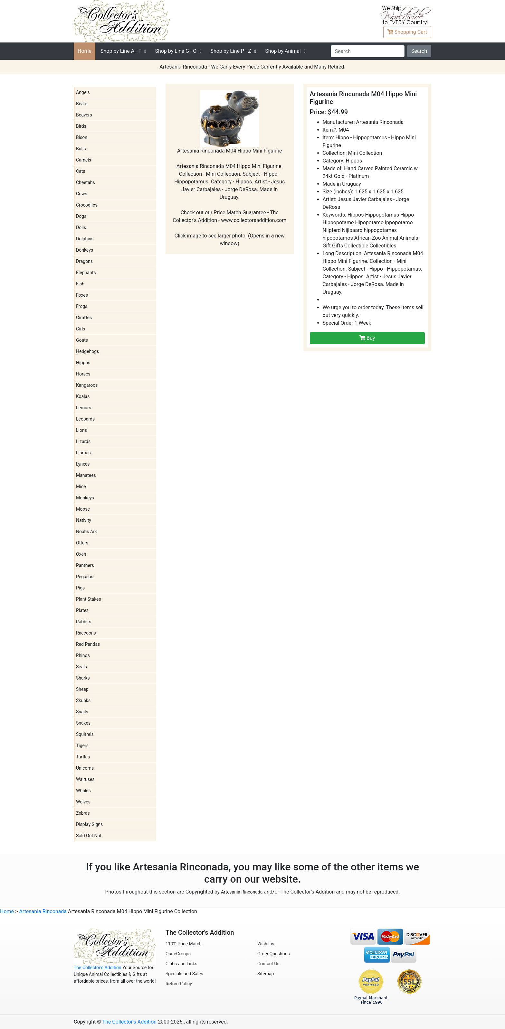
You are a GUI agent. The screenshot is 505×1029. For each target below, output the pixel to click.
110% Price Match (184, 943)
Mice (81, 486)
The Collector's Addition (97, 967)
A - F (120, 51)
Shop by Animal (283, 51)
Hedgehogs (87, 351)
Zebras (83, 813)
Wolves (83, 801)
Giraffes (84, 317)
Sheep (82, 689)
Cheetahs (85, 182)
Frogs (81, 306)
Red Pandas (88, 644)
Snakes (83, 723)
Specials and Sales (184, 973)
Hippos (83, 362)
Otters (82, 542)
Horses (83, 373)
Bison (81, 137)
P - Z (230, 51)
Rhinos (83, 655)
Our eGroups (178, 953)
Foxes (82, 295)
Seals (81, 666)
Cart (407, 32)
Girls (80, 328)
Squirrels (85, 734)
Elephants (86, 272)
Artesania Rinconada (241, 892)
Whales (83, 790)
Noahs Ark (86, 531)
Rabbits (83, 621)
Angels (83, 92)
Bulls (81, 148)
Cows (81, 193)
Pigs (80, 587)
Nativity (83, 520)
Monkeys (85, 497)
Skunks (83, 700)
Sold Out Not (88, 835)
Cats (80, 171)
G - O (175, 51)
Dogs (81, 216)
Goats (82, 340)
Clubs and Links (181, 963)
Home (84, 51)
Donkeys (84, 250)
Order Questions (273, 953)
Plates (82, 610)
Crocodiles (86, 205)
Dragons (84, 261)
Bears (82, 103)
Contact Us (268, 963)
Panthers (85, 565)
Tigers (82, 745)
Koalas (83, 396)
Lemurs (83, 407)
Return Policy (179, 983)
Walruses (85, 779)
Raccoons (86, 632)
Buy (367, 338)
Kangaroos (87, 385)
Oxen (81, 554)
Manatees (86, 475)
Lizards (83, 441)
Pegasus (84, 576)
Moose (83, 509)
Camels (83, 159)
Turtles (83, 756)
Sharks (83, 678)
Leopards (85, 419)
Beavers (84, 114)
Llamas (83, 452)
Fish (80, 283)
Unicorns (85, 768)
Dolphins (85, 238)
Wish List (266, 943)
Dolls (81, 227)
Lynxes (83, 464)
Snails (82, 711)
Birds (81, 126)
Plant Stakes (88, 599)
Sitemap (265, 973)
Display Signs (89, 824)
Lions (81, 430)
